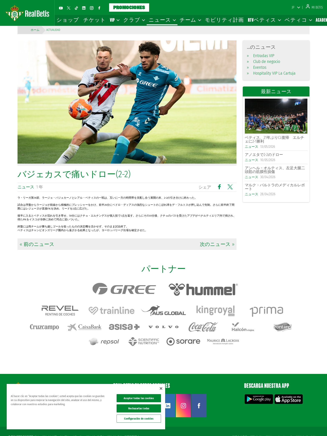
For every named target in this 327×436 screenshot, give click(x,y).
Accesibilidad (296, 426)
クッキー (282, 426)
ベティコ (298, 19)
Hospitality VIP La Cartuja (271, 73)
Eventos (256, 67)
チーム (190, 19)
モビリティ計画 (224, 19)
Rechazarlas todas (138, 408)
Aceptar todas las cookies (139, 398)
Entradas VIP (260, 56)
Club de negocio (263, 61)
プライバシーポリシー (261, 426)
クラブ (134, 19)
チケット (94, 19)
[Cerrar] (161, 388)
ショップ (68, 19)
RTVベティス (264, 19)
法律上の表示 (239, 426)
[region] (86, 406)
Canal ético (312, 426)
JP (293, 7)
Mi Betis (314, 7)
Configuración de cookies (138, 418)
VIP (114, 19)
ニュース (162, 19)
